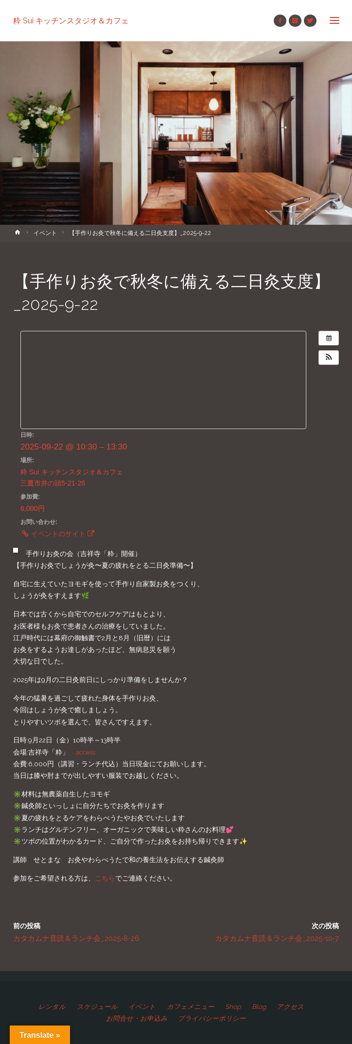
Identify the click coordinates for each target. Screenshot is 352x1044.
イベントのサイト (57, 534)
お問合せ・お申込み (136, 1018)
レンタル (52, 1006)
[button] (328, 357)
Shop (233, 1006)
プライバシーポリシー (212, 1018)
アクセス (290, 1006)
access (85, 752)
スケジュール (97, 1006)
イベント (45, 233)
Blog (259, 1006)
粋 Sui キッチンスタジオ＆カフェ (71, 20)
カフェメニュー (190, 1006)
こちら (105, 878)
